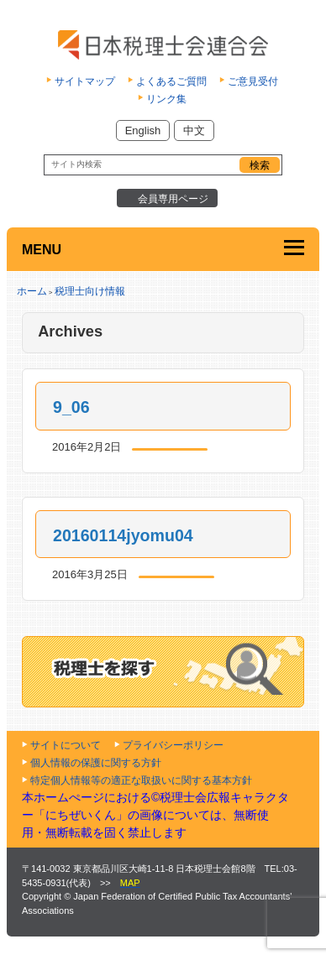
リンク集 (166, 99)
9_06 (71, 407)
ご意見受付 (253, 81)
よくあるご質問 (171, 81)
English (143, 130)
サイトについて (65, 745)
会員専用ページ (173, 199)
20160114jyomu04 (123, 535)
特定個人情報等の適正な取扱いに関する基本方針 (141, 780)
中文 (194, 130)
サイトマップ (85, 81)
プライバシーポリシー (173, 745)
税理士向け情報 (90, 291)
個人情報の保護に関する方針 (95, 763)
